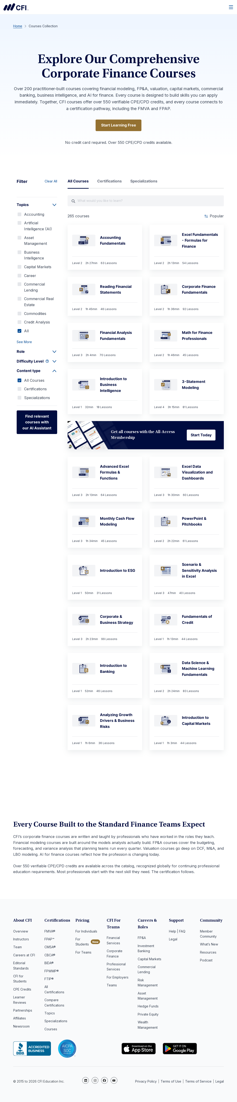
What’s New (209, 945)
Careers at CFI (24, 956)
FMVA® (49, 932)
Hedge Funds (148, 1007)
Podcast (206, 961)
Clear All (51, 182)
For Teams (83, 953)
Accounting (34, 214)
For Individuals (86, 932)
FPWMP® (51, 972)
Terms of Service (198, 1081)
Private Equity (148, 1015)
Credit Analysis (37, 322)
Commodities (35, 313)
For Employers (117, 978)
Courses (50, 1030)
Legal (173, 940)
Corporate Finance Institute (15, 7)
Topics (49, 1014)
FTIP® (49, 980)
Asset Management (35, 241)
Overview (20, 932)
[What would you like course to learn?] (146, 201)
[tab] (78, 183)
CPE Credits (22, 990)
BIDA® (49, 964)
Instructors (21, 940)
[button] (37, 342)
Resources (208, 953)
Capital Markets (37, 267)
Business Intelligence (34, 255)
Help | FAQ (177, 932)
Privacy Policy (146, 1081)
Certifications (35, 389)
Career (30, 276)
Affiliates (19, 1019)
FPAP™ (49, 940)
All (26, 331)
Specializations (37, 398)
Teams (112, 986)
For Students (82, 942)
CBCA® (49, 956)
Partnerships (22, 1011)
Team (17, 948)
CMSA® (50, 948)
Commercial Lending (34, 287)
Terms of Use (171, 1081)
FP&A (142, 938)
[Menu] (231, 7)
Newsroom (21, 1027)
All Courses (34, 380)
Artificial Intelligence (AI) (38, 226)
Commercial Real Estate (39, 302)
